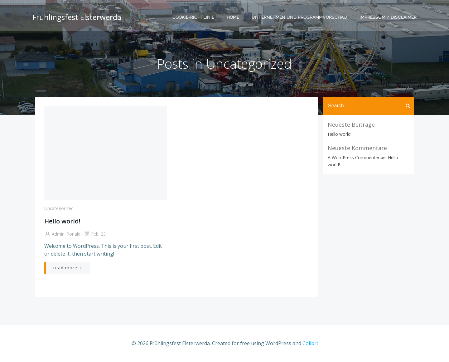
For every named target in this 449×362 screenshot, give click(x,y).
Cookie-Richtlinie (193, 17)
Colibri (310, 343)
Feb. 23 (95, 234)
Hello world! (339, 134)
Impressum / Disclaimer (388, 17)
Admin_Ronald (62, 234)
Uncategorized (59, 208)
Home (233, 17)
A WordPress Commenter (353, 157)
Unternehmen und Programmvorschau (299, 17)
